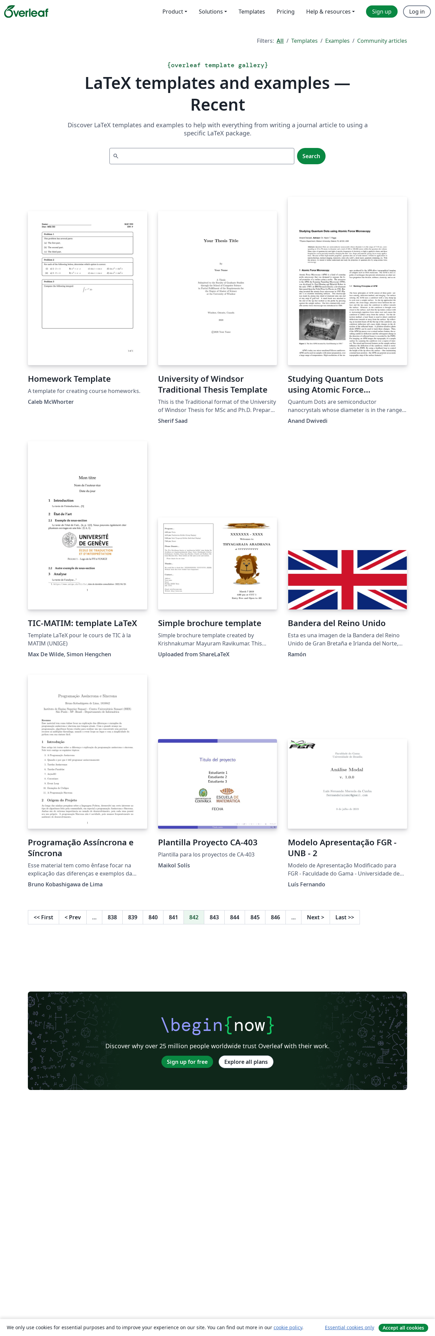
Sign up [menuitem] (382, 11)
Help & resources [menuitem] (328, 11)
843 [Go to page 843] (214, 917)
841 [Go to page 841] (173, 917)
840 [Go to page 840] (153, 917)
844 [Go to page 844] (234, 917)
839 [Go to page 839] (132, 917)
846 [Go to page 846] (275, 917)
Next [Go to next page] (315, 917)
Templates (304, 40)
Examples (337, 40)
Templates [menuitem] (252, 11)
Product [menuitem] (172, 11)
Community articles (382, 40)
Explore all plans (246, 1062)
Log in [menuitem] (417, 11)
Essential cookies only (349, 1327)
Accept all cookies (403, 1327)
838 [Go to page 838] (112, 917)
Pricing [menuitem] (286, 11)
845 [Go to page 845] (255, 917)
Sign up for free (187, 1062)
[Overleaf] (26, 11)
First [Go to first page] (43, 917)
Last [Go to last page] (344, 917)
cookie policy (288, 1327)
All (280, 40)
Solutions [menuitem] (211, 11)
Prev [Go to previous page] (73, 917)
